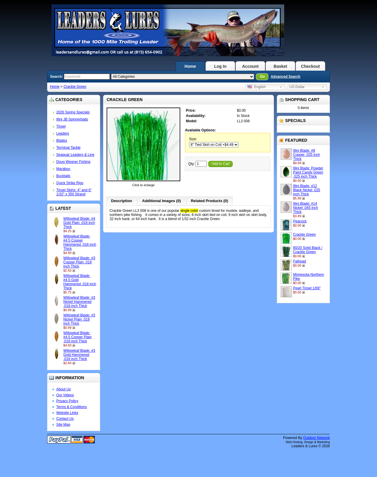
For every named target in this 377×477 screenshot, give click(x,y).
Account (250, 66)
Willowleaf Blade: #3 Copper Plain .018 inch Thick (79, 262)
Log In (220, 66)
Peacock (300, 221)
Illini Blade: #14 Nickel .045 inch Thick (305, 208)
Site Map (63, 424)
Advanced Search (285, 77)
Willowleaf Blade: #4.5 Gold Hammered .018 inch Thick (79, 282)
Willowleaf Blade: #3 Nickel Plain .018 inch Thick (79, 319)
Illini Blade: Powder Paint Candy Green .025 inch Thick (308, 172)
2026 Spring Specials (73, 112)
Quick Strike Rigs (69, 183)
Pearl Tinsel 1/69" (307, 288)
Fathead (299, 261)
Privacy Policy (67, 401)
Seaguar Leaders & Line (75, 155)
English (256, 87)
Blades (61, 140)
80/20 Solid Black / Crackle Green (307, 250)
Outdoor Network (316, 438)
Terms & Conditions (71, 407)
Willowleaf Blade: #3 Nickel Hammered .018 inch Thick (79, 302)
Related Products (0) (209, 201)
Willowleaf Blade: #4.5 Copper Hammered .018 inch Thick (79, 242)
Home (190, 66)
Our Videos (65, 395)
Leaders (62, 133)
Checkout (310, 66)
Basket (280, 66)
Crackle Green (75, 87)
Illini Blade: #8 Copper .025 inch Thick (306, 154)
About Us (63, 389)
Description (121, 201)
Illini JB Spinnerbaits (72, 119)
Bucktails (63, 176)
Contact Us (65, 419)
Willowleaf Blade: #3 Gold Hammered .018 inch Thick (79, 355)
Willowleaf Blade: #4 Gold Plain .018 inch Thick (79, 223)
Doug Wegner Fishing (73, 162)
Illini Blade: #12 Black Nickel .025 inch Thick (306, 190)
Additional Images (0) (161, 201)
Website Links (67, 413)
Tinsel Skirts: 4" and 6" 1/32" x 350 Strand (74, 192)
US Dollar (297, 87)
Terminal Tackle (68, 148)
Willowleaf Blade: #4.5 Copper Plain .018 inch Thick (77, 337)
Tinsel (61, 126)
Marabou (63, 169)
